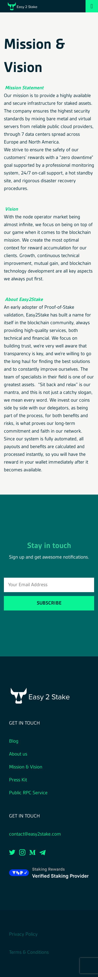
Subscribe (49, 603)
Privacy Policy (23, 934)
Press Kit (18, 780)
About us (18, 754)
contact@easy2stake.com (35, 834)
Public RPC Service (28, 793)
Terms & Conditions (29, 952)
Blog (13, 741)
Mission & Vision (25, 767)
